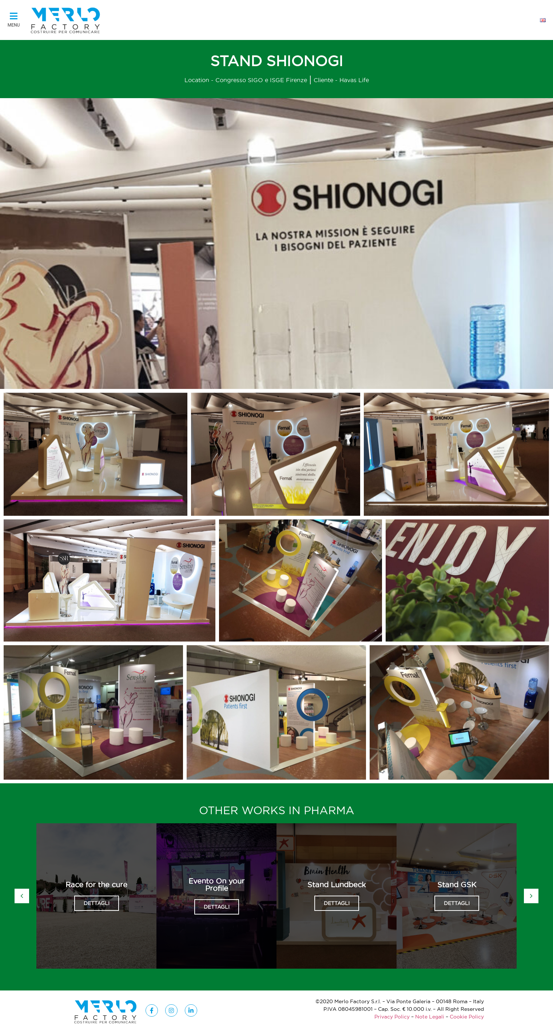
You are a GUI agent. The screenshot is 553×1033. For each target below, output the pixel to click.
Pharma (329, 810)
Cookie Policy (467, 1017)
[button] (13, 20)
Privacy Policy (392, 1017)
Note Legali (429, 1017)
